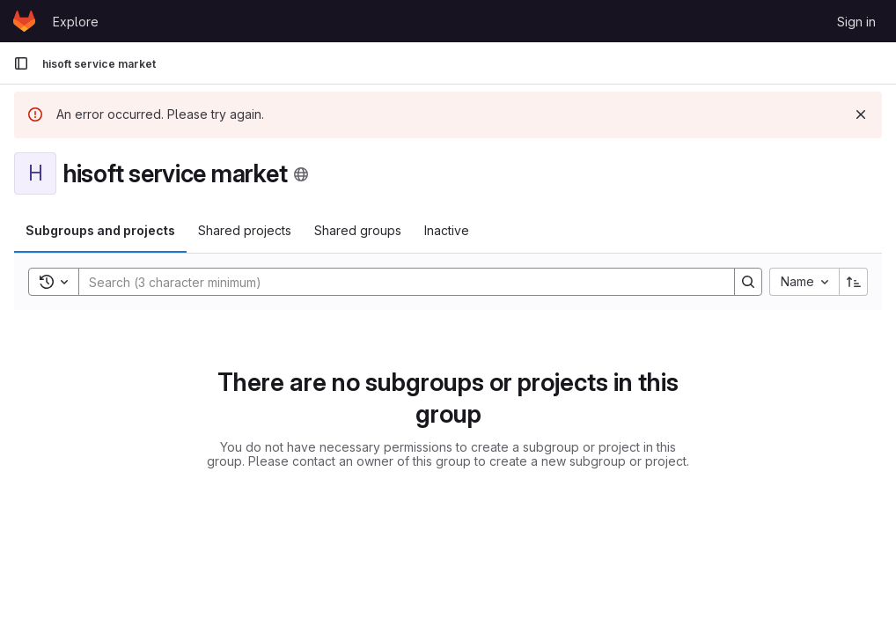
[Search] (398, 281)
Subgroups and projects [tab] (100, 230)
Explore (76, 21)
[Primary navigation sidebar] (21, 63)
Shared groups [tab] (357, 230)
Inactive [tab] (446, 230)
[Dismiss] (860, 114)
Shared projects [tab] (244, 230)
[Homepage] (24, 21)
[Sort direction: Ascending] (854, 282)
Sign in (856, 21)
